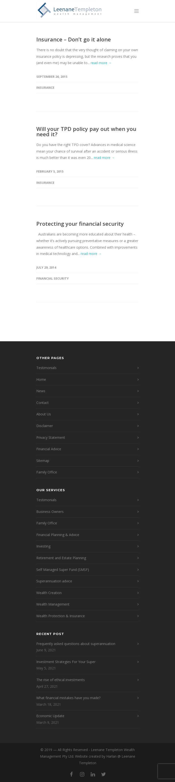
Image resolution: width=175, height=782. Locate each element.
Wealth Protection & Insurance (60, 616)
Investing (43, 546)
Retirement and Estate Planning (61, 558)
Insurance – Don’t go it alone (73, 39)
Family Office (46, 472)
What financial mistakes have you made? (68, 697)
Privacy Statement (50, 437)
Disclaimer (44, 425)
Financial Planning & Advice (57, 534)
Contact (42, 402)
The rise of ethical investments (60, 679)
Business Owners (50, 511)
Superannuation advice (54, 581)
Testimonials (46, 367)
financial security (52, 278)
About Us (43, 414)
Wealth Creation (49, 592)
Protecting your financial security (80, 223)
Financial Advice (48, 449)
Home (41, 379)
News (40, 391)
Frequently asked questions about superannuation (75, 643)
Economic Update (50, 716)
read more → (101, 62)
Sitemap (42, 460)
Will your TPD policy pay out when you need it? (86, 131)
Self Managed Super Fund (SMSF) (62, 569)
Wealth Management (52, 604)
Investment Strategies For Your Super (66, 661)
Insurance (45, 87)
